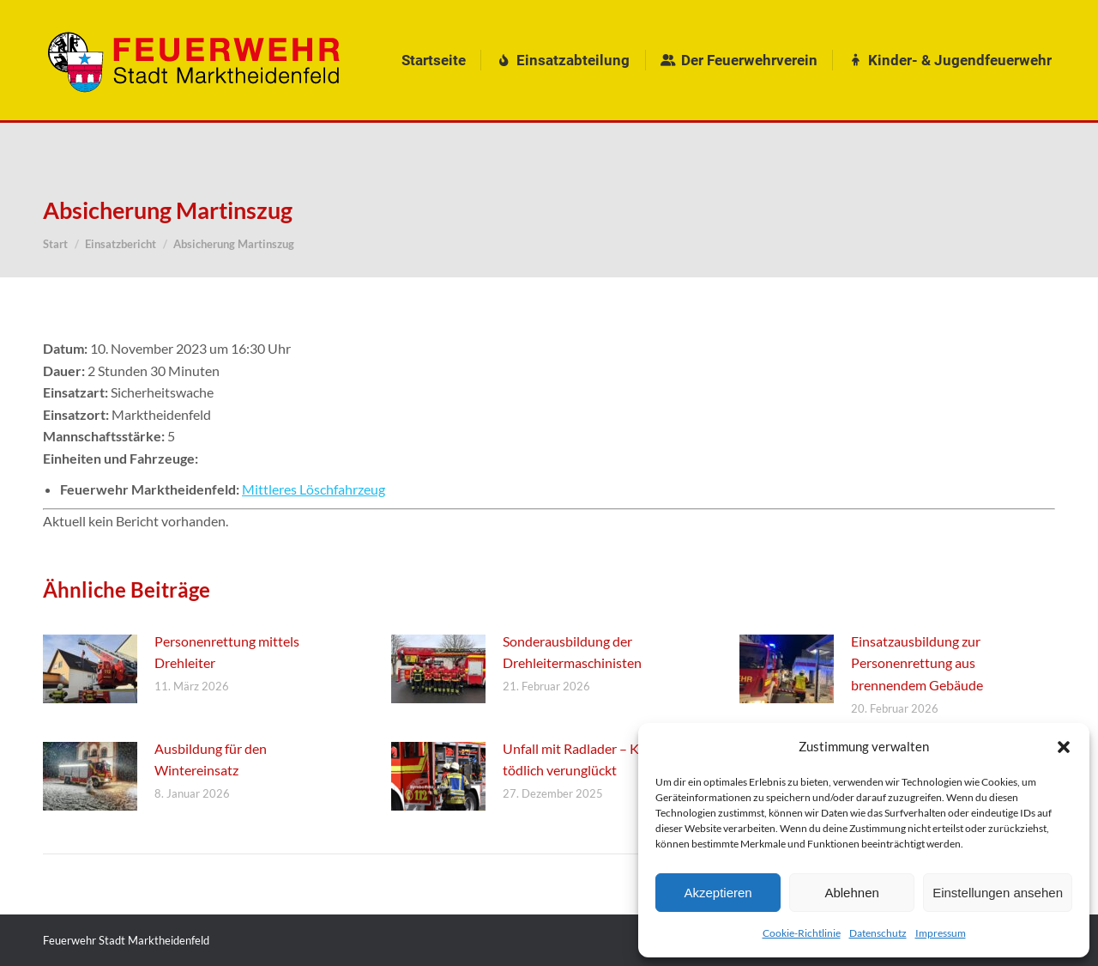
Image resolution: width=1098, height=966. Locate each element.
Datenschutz (878, 933)
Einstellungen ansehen (997, 892)
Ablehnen (851, 892)
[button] (1063, 747)
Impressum (940, 933)
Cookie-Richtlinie (802, 933)
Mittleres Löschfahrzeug (313, 489)
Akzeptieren (717, 892)
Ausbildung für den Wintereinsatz (210, 759)
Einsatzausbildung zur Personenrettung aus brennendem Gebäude (917, 663)
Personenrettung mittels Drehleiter (226, 652)
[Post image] (90, 669)
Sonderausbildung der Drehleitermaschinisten (572, 652)
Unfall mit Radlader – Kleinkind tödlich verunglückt (594, 759)
